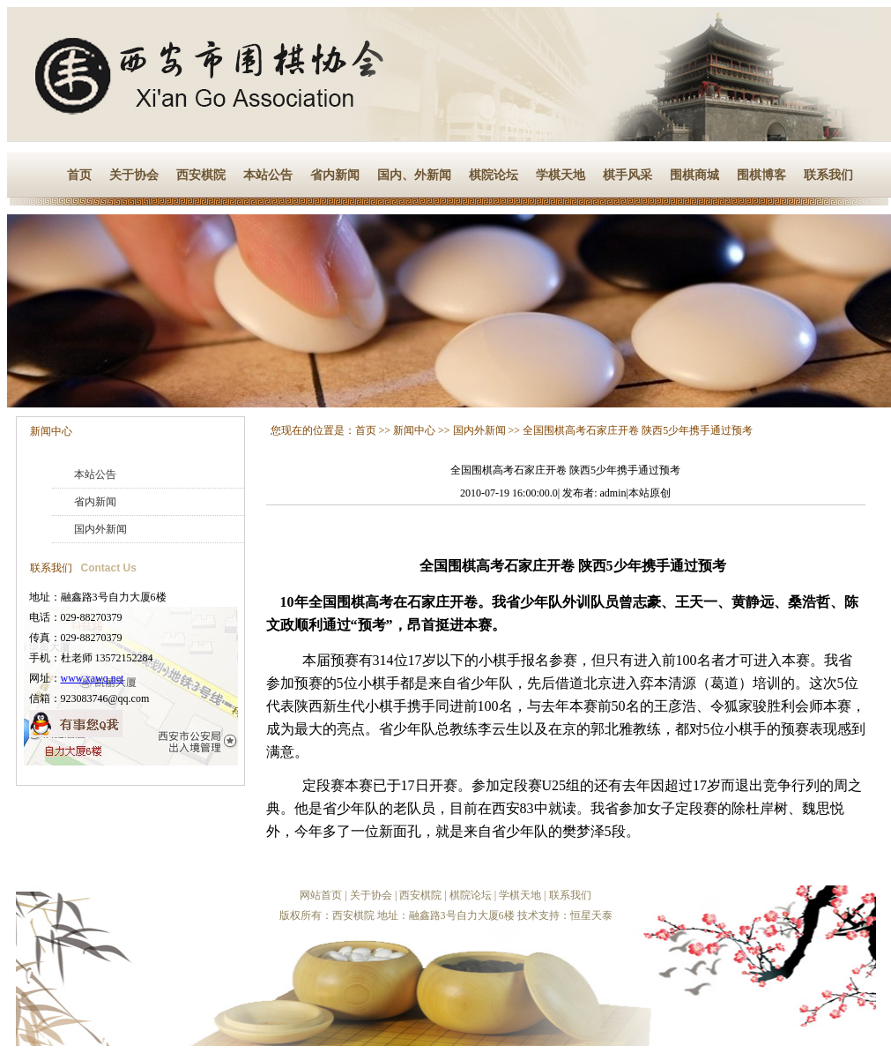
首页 (79, 175)
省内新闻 (335, 175)
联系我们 (828, 175)
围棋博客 (761, 175)
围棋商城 (694, 175)
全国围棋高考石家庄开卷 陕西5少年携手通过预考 (638, 430)
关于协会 (134, 175)
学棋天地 (560, 175)
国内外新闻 (100, 529)
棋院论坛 (493, 175)
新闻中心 (51, 431)
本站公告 (268, 175)
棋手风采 (627, 175)
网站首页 (321, 895)
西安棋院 (201, 175)
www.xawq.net (92, 678)
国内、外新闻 (414, 175)
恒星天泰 (591, 915)
